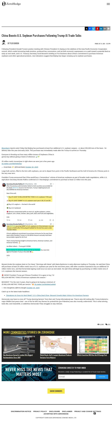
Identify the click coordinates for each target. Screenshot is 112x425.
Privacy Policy (40, 411)
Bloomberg (6, 148)
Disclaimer (67, 411)
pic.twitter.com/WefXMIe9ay (12, 164)
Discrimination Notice (21, 411)
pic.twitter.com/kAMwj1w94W (45, 284)
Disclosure (54, 411)
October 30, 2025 (31, 167)
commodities (18, 332)
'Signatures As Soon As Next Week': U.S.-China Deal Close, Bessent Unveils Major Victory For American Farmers (47, 295)
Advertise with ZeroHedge (56, 414)
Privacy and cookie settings (87, 411)
